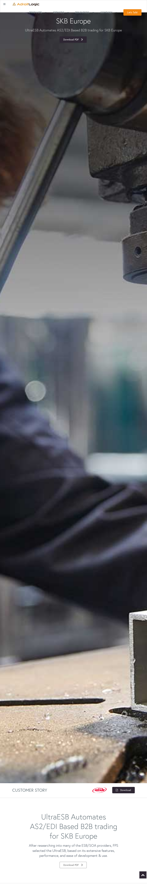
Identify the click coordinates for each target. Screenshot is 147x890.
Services (61, 12)
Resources (85, 12)
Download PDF (73, 39)
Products (38, 12)
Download (123, 790)
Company (109, 12)
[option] (73, 30)
